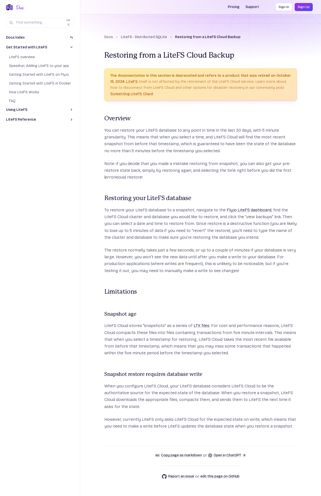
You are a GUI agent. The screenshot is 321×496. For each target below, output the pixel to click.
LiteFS (132, 81)
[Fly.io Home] (9, 7)
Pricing (233, 7)
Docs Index (15, 37)
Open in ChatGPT (227, 455)
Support (252, 7)
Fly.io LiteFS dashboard (249, 210)
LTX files (201, 325)
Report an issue (178, 476)
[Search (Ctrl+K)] (40, 23)
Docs (108, 37)
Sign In (284, 7)
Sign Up (304, 7)
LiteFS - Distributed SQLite (144, 37)
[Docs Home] (19, 7)
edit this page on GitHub (219, 476)
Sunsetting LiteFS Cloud (131, 94)
